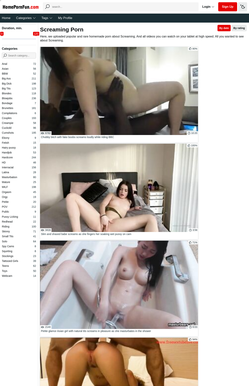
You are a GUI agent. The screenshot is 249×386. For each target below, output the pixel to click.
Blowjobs (19, 98)
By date (224, 28)
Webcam (19, 276)
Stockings (19, 256)
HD (19, 162)
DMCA (132, 371)
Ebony (19, 138)
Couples (19, 118)
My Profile (65, 18)
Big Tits (19, 88)
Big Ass (19, 78)
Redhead (19, 221)
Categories (26, 18)
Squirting (19, 251)
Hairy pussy (19, 147)
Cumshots (19, 132)
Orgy (19, 197)
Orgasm (19, 192)
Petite (19, 202)
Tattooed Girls (19, 261)
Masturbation (19, 177)
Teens (19, 266)
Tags (47, 18)
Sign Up (227, 6)
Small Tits (19, 236)
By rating (239, 28)
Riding (19, 226)
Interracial (19, 167)
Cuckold (19, 128)
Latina (19, 172)
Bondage (19, 103)
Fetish (19, 142)
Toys (19, 271)
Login (208, 6)
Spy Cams (19, 246)
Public (19, 211)
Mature (19, 182)
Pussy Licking (19, 216)
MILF (19, 187)
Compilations (19, 113)
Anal (19, 64)
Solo (19, 241)
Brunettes (19, 108)
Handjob (19, 152)
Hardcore (19, 157)
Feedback (118, 371)
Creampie (19, 123)
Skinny (19, 231)
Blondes (19, 93)
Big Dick (19, 83)
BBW (19, 73)
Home (6, 18)
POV (19, 206)
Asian (19, 68)
